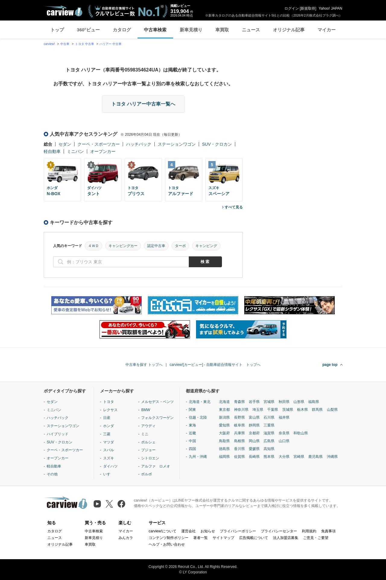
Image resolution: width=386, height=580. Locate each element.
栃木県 (302, 409)
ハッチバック (138, 144)
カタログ (122, 29)
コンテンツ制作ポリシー (168, 538)
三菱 (106, 434)
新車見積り (191, 29)
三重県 (269, 425)
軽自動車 (52, 151)
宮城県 (269, 402)
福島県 (313, 402)
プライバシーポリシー (238, 531)
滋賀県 (269, 433)
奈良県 (284, 433)
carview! (49, 44)
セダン (65, 144)
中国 (192, 441)
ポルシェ (148, 442)
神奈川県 (241, 409)
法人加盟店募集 (285, 538)
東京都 (224, 409)
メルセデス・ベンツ (157, 402)
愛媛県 (254, 449)
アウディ (148, 426)
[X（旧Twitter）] (109, 504)
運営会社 (188, 531)
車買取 (222, 29)
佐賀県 (239, 457)
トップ (57, 29)
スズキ (108, 458)
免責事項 (328, 531)
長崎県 (254, 457)
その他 (52, 474)
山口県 (284, 441)
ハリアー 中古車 (111, 44)
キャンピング (206, 246)
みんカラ (126, 538)
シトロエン (150, 458)
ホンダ (108, 426)
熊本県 (269, 457)
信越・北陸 (198, 417)
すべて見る (234, 207)
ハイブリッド (57, 434)
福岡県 (224, 457)
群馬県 (317, 409)
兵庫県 (239, 433)
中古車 (64, 44)
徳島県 (224, 449)
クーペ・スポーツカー (99, 144)
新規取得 (308, 8)
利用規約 (309, 531)
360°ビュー (88, 29)
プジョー (148, 450)
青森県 (239, 402)
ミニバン (75, 151)
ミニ (144, 434)
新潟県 (224, 417)
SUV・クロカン (217, 144)
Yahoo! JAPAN (330, 8)
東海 (192, 425)
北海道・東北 (199, 402)
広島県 (269, 441)
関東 (192, 409)
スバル (108, 450)
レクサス (110, 410)
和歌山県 (300, 433)
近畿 (192, 433)
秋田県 (284, 402)
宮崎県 (298, 457)
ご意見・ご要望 (315, 538)
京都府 (254, 433)
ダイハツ (110, 466)
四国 (192, 449)
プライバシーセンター (279, 531)
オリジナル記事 (289, 29)
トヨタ (108, 402)
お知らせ (208, 531)
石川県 (269, 417)
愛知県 (224, 425)
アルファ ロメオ (155, 466)
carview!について (162, 531)
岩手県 (254, 402)
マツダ (108, 442)
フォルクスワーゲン (157, 418)
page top (329, 364)
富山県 (254, 417)
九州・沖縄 (198, 457)
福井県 (284, 417)
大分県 (284, 457)
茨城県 (287, 409)
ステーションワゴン (177, 144)
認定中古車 (156, 246)
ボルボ (146, 474)
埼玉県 (257, 409)
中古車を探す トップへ (144, 364)
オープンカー (102, 151)
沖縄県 (332, 457)
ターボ (180, 246)
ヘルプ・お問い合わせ (167, 544)
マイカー (327, 29)
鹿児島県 (315, 457)
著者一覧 (200, 538)
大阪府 (224, 433)
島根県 (239, 441)
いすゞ (108, 474)
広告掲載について (253, 538)
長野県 (239, 417)
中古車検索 (155, 29)
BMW (145, 410)
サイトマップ (223, 538)
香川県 (239, 449)
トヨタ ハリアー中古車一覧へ (143, 103)
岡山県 (254, 441)
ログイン (291, 8)
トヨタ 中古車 (84, 44)
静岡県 (254, 425)
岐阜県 (239, 425)
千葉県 (272, 409)
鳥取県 (224, 441)
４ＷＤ (93, 246)
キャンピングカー (123, 246)
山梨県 (332, 409)
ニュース (251, 29)
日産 (106, 418)
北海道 (224, 402)
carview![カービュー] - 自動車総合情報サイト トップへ (215, 364)
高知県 (269, 449)
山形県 (298, 402)
